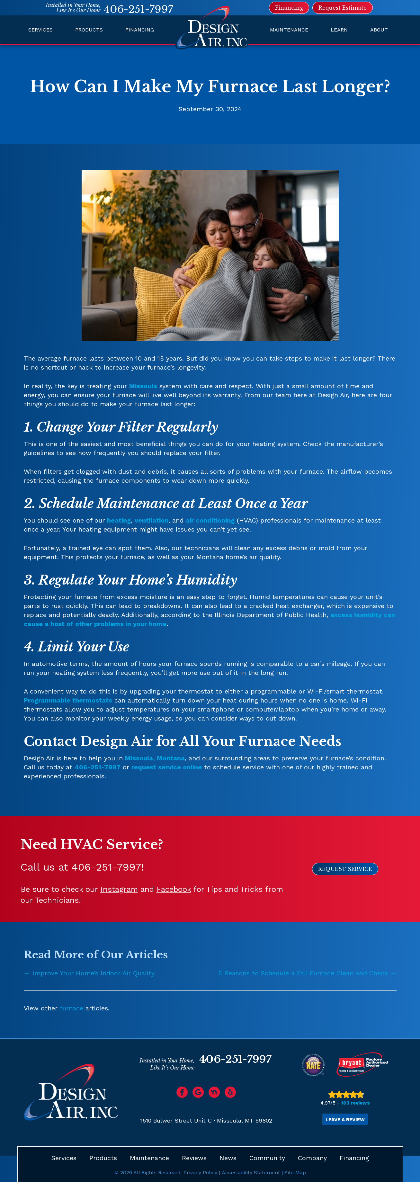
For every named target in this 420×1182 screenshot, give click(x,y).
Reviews (194, 1157)
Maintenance (289, 30)
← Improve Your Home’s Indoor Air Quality (89, 973)
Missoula (143, 386)
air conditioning (210, 520)
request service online (166, 767)
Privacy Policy (200, 1172)
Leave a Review (345, 1119)
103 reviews (355, 1103)
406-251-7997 (138, 9)
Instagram (119, 889)
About (379, 30)
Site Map (295, 1172)
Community (267, 1157)
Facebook (173, 889)
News (228, 1157)
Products (89, 30)
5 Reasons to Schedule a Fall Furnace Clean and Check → (307, 973)
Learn (339, 30)
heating (119, 520)
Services (40, 30)
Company (312, 1157)
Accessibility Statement (251, 1172)
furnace (71, 1008)
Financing (139, 30)
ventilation (151, 520)
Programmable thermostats (68, 700)
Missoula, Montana (155, 758)
